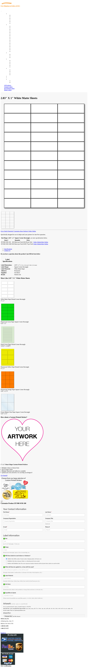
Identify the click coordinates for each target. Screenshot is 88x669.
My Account (11, 77)
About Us (10, 59)
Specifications (8, 249)
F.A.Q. (13, 67)
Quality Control (15, 27)
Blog (12, 62)
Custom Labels (8, 87)
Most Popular (15, 21)
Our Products (11, 13)
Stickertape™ (15, 43)
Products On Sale (16, 18)
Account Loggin (15, 81)
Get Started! (4, 475)
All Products (7, 85)
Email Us (3, 633)
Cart (9, 79)
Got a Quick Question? (7, 231)
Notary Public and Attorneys (19, 34)
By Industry (11, 24)
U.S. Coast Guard (16, 46)
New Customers (15, 82)
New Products (15, 20)
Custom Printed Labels (17, 17)
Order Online (32, 231)
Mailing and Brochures (17, 42)
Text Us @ (7, 630)
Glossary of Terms (16, 65)
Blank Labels (8, 90)
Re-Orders (10, 76)
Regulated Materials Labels (18, 48)
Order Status (14, 71)
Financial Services (16, 40)
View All (13, 26)
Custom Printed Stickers (18, 38)
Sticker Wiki (14, 63)
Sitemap (13, 74)
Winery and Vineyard (17, 31)
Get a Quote (14, 56)
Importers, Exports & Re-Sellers (20, 32)
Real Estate (14, 45)
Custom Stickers (12, 52)
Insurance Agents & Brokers (19, 29)
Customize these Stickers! (20, 231)
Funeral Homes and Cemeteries (20, 49)
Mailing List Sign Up (17, 73)
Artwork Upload (15, 57)
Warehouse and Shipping (18, 37)
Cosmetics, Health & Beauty (19, 35)
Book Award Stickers (17, 51)
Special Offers (15, 23)
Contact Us (11, 68)
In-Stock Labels (15, 15)
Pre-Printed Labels (9, 88)
